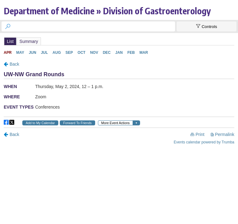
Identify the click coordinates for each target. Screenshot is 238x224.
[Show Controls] (206, 26)
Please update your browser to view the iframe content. (119, 41)
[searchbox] (94, 26)
